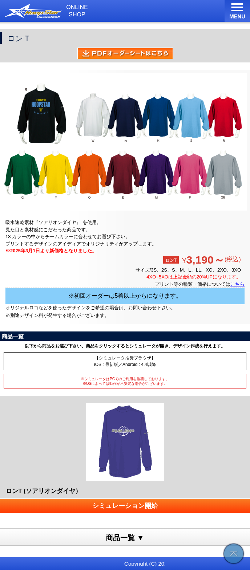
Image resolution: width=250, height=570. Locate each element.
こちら (237, 284)
